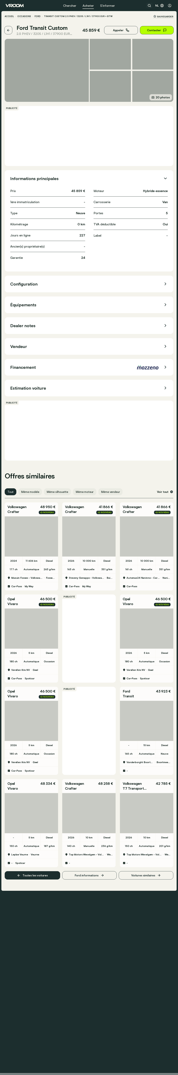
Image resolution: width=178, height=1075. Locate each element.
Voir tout (164, 491)
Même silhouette (58, 491)
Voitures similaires (145, 873)
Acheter (88, 5)
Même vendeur (111, 491)
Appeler (120, 30)
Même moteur (85, 491)
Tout (11, 491)
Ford (38, 16)
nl (159, 5)
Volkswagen (17, 506)
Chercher (69, 5)
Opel (12, 598)
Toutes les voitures (33, 873)
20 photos (160, 96)
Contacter (156, 30)
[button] (32, 509)
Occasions (25, 16)
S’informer (107, 5)
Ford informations (89, 873)
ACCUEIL (10, 16)
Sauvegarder (162, 16)
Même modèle (31, 491)
